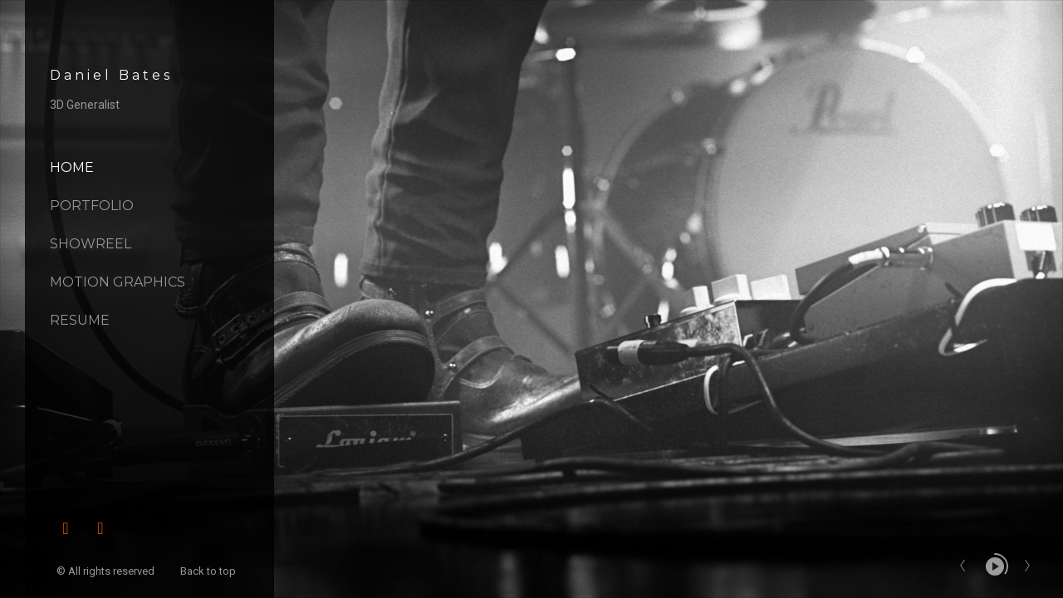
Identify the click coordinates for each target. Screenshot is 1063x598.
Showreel (90, 244)
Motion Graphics (117, 282)
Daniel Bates (111, 75)
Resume (80, 320)
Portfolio (92, 205)
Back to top (209, 571)
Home (72, 167)
